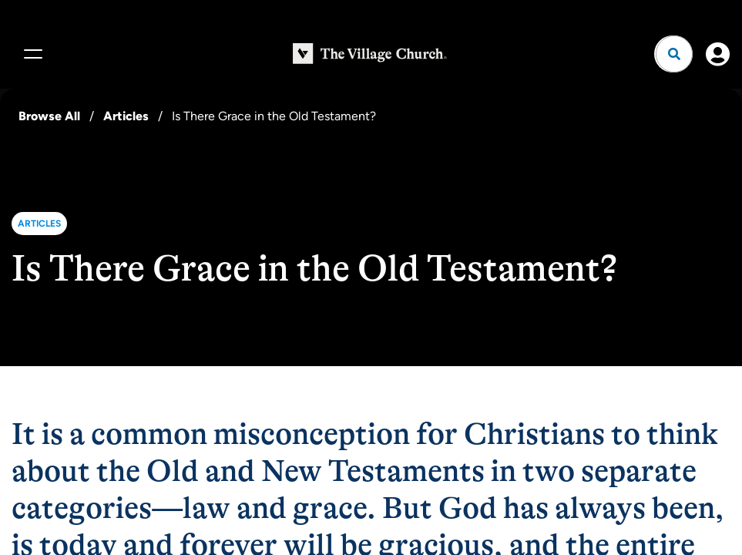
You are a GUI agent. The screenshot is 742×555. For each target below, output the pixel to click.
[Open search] (674, 53)
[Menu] (31, 54)
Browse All (49, 116)
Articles (126, 116)
